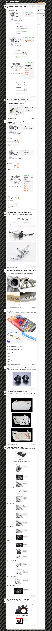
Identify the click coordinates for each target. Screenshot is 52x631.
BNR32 (17, 595)
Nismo (11, 118)
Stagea (16, 267)
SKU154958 (8, 353)
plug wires (15, 364)
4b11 (12, 595)
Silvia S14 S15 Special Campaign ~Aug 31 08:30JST (18, 121)
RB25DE (13, 118)
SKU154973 (8, 356)
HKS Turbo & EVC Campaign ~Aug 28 (15, 447)
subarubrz (11, 596)
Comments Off (33, 118)
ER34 (10, 118)
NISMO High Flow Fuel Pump (23, 101)
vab (14, 596)
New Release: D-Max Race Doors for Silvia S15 (17, 391)
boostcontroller (21, 595)
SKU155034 (8, 359)
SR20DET (14, 267)
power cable (17, 364)
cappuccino (12, 364)
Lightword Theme (8, 630)
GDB (29, 595)
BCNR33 (15, 595)
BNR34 (18, 595)
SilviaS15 (12, 444)
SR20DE (12, 267)
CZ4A (24, 595)
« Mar (37, 19)
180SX (10, 364)
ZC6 (16, 596)
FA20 (28, 595)
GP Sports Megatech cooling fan (29, 604)
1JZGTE (10, 595)
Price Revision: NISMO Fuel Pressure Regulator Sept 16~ (19, 212)
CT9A (23, 595)
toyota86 (13, 596)
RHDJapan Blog (12, 1)
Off (5, 8)
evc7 (27, 595)
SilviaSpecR (14, 444)
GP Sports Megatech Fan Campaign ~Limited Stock (18, 599)
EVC (26, 595)
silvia (15, 118)
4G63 (13, 595)
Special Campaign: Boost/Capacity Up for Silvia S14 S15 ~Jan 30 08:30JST (20, 7)
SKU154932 (8, 362)
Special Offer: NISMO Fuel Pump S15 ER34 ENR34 (17, 99)
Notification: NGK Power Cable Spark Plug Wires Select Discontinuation (19, 310)
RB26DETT (8, 267)
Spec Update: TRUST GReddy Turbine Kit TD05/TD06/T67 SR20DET (21, 270)
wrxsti (15, 596)
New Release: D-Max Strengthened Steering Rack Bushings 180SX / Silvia (21, 368)
